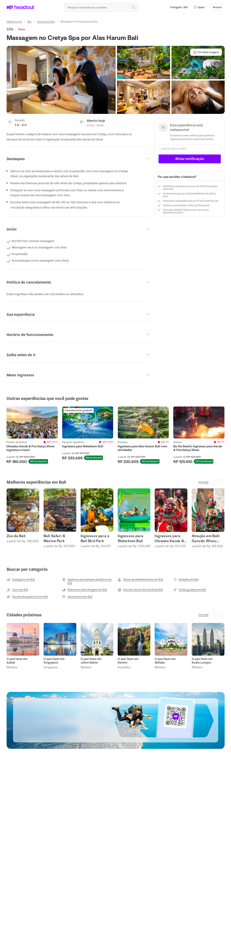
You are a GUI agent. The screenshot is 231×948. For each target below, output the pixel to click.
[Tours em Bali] (17, 590)
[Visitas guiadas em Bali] (189, 590)
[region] (115, 435)
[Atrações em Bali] (186, 579)
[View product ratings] (21, 29)
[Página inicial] (14, 21)
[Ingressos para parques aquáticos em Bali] (87, 581)
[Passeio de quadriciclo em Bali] (27, 597)
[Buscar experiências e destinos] (101, 7)
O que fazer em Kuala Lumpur (202, 660)
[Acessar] (217, 7)
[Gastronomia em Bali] (77, 597)
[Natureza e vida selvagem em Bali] (84, 590)
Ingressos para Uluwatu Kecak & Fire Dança (169, 538)
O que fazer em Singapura (54, 660)
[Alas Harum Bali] (46, 21)
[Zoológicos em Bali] (21, 579)
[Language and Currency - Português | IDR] (179, 7)
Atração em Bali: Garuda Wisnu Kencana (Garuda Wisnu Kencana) (207, 538)
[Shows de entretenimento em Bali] (140, 579)
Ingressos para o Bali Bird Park (95, 538)
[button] (199, 7)
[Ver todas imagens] (206, 52)
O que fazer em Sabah (17, 660)
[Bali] (29, 21)
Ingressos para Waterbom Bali (130, 538)
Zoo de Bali (16, 535)
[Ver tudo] (204, 482)
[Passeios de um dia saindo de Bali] (140, 590)
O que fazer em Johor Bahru (91, 660)
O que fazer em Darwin (128, 660)
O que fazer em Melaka (165, 660)
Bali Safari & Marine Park (54, 538)
